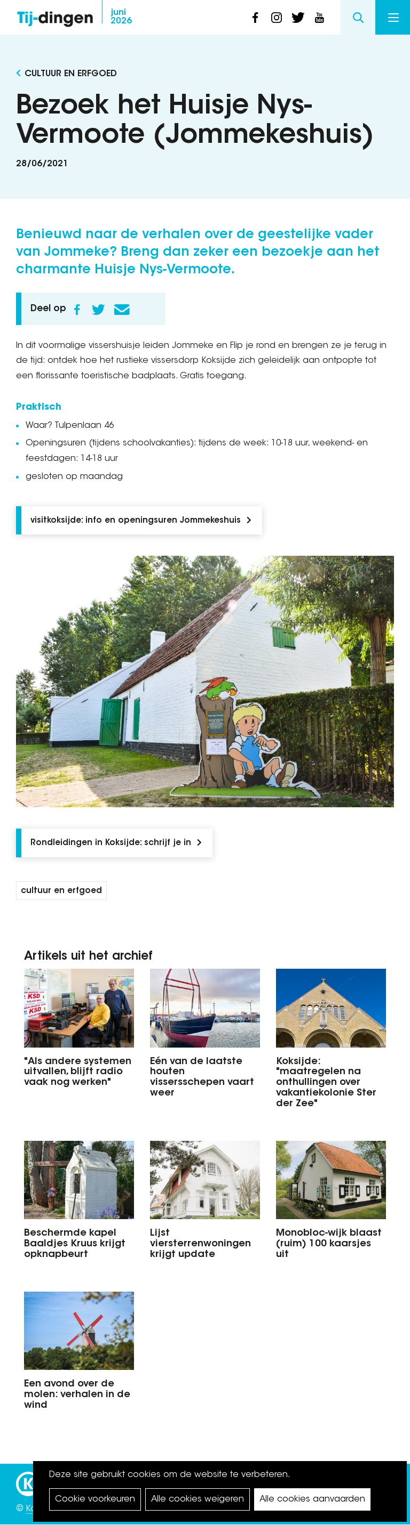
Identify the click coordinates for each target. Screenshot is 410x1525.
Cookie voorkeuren (95, 1499)
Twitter (98, 309)
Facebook (77, 309)
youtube (319, 17)
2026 (121, 17)
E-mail (122, 309)
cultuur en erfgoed (61, 891)
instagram (276, 17)
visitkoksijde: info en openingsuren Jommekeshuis (135, 521)
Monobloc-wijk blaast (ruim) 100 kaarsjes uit (329, 1244)
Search (358, 17)
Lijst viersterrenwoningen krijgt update (200, 1244)
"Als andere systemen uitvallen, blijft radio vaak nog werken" (77, 1072)
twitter (298, 17)
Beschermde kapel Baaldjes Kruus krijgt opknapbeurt (74, 1244)
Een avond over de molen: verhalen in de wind (77, 1395)
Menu (393, 17)
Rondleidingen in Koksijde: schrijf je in (110, 843)
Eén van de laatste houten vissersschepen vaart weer (202, 1077)
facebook (255, 17)
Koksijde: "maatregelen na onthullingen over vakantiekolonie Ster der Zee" (326, 1083)
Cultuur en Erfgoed (71, 74)
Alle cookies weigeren (197, 1499)
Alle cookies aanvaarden (312, 1499)
